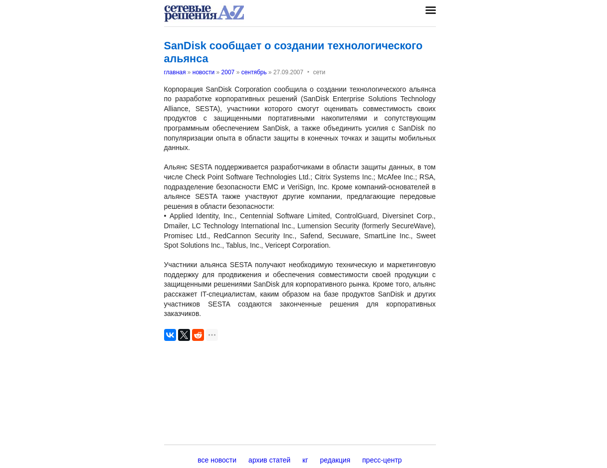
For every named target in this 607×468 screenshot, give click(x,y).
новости (203, 72)
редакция (335, 460)
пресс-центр (382, 460)
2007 (228, 72)
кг (305, 460)
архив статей (269, 460)
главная (175, 72)
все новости (217, 460)
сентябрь (254, 72)
